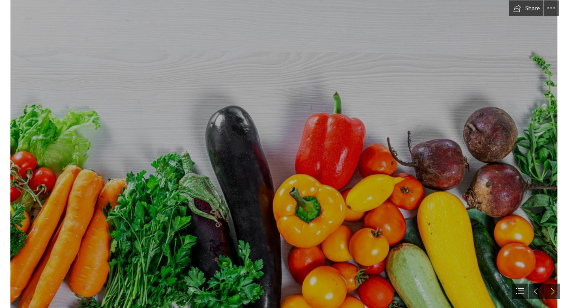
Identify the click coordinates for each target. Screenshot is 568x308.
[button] (526, 8)
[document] (284, 154)
